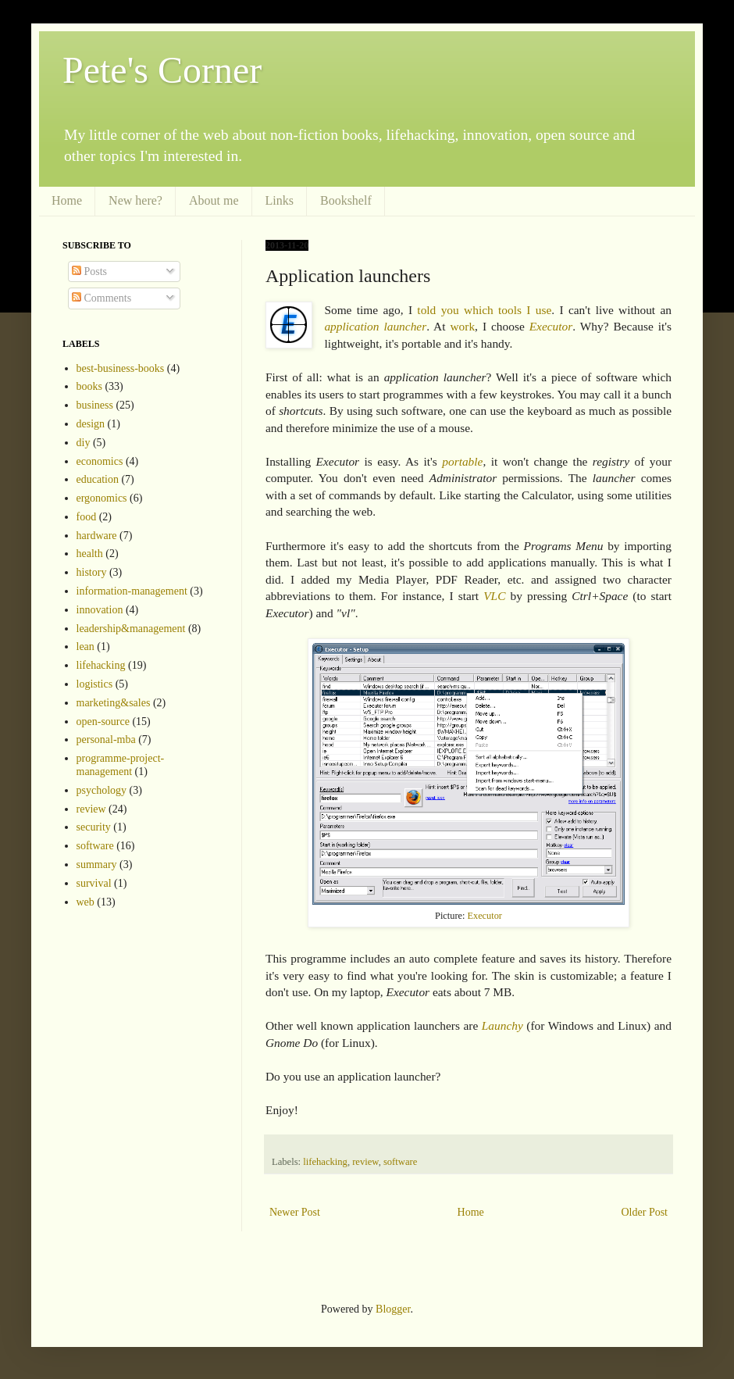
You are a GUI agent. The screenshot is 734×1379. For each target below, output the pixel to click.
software (400, 1161)
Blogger (393, 1309)
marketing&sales (114, 703)
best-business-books (121, 368)
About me (214, 200)
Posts (89, 271)
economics (100, 461)
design (91, 424)
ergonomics (102, 498)
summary (97, 864)
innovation (100, 610)
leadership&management (131, 628)
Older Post (645, 1212)
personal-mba (106, 739)
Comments (101, 298)
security (94, 827)
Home (67, 200)
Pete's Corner (162, 70)
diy (84, 442)
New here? (135, 200)
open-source (103, 721)
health (90, 553)
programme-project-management (121, 764)
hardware (97, 535)
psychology (102, 790)
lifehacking (325, 1161)
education (98, 479)
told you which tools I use (484, 309)
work (462, 326)
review (365, 1161)
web (85, 902)
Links (279, 200)
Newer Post (294, 1212)
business (95, 405)
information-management (132, 591)
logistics (95, 684)
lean (85, 646)
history (92, 572)
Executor (551, 326)
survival (94, 883)
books (89, 386)
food (87, 517)
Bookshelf (346, 200)
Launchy (502, 1025)
